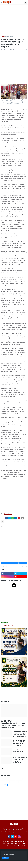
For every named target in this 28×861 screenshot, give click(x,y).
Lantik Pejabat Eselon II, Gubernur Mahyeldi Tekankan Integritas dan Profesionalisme (20, 734)
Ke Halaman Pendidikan (7, 625)
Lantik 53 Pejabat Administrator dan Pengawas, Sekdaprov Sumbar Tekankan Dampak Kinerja (13, 724)
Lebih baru (4, 566)
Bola (3, 779)
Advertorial (22, 782)
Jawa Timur (16, 843)
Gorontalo (9, 841)
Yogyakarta (5, 847)
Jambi (4, 841)
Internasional (5, 782)
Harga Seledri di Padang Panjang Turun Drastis (18, 751)
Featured (4, 784)
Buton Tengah (9, 36)
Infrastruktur (14, 782)
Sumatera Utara (11, 779)
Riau (8, 845)
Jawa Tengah (20, 843)
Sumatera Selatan (12, 847)
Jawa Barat (24, 843)
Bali (23, 841)
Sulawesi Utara (20, 847)
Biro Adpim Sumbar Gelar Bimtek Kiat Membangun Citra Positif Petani (19, 742)
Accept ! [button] (5, 857)
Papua (12, 845)
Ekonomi (19, 779)
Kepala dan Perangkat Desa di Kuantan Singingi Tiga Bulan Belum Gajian (20, 760)
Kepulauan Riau (5, 843)
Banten (20, 841)
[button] (1, 2)
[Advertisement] (14, 20)
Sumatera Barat (16, 847)
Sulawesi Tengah (24, 847)
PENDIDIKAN (5, 622)
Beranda (3, 36)
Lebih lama (23, 566)
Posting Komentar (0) (14, 563)
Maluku (23, 845)
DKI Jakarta (12, 841)
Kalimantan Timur (9, 843)
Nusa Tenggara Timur (16, 845)
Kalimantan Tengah (12, 843)
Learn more (11, 854)
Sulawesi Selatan (5, 845)
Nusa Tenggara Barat (20, 845)
